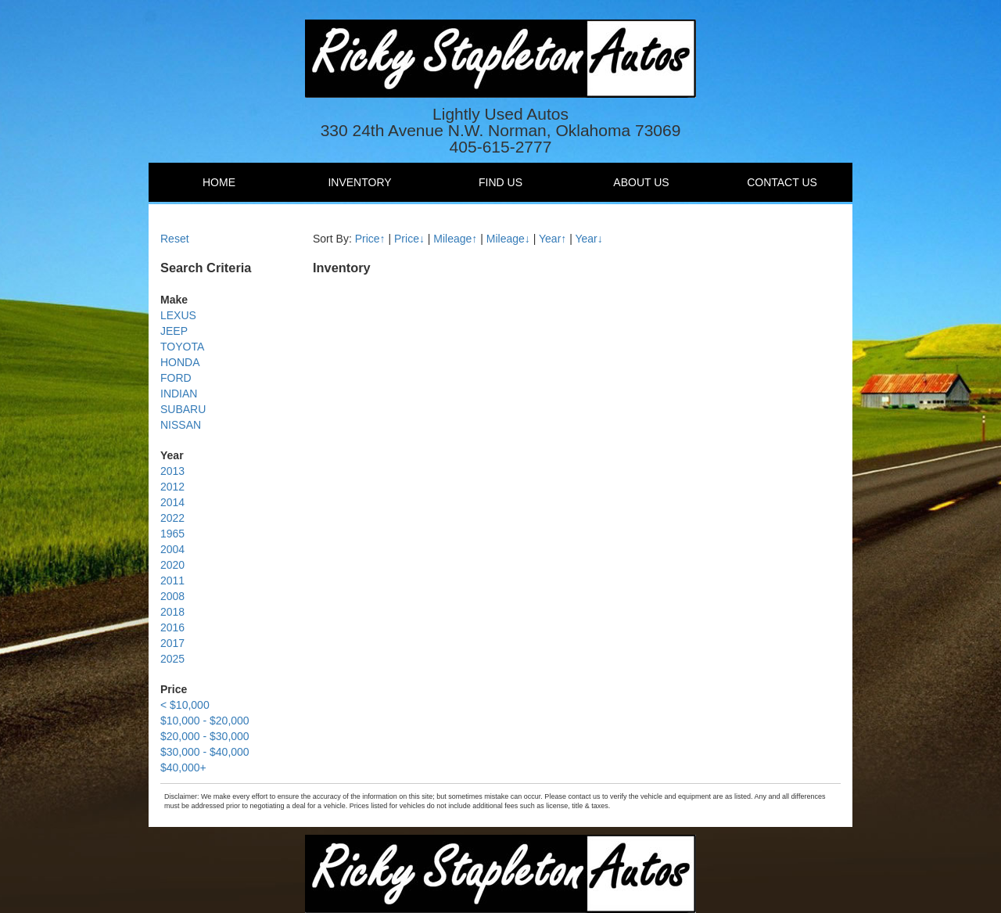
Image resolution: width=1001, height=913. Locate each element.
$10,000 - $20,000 (204, 720)
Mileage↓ (508, 238)
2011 (172, 580)
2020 (172, 565)
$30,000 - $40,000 (204, 752)
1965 (172, 533)
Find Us (500, 182)
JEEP (174, 331)
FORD (176, 378)
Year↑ (552, 238)
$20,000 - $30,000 (204, 736)
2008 (172, 596)
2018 (172, 612)
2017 (172, 643)
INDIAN (178, 393)
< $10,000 (185, 705)
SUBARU (183, 409)
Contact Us (782, 182)
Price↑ (370, 238)
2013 (172, 471)
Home (219, 182)
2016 (172, 627)
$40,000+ (183, 767)
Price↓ (409, 238)
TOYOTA (182, 346)
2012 (172, 486)
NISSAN (180, 425)
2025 (172, 658)
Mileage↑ (455, 238)
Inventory (359, 182)
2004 (172, 549)
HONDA (180, 362)
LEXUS (178, 315)
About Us (641, 182)
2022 (172, 518)
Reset (174, 238)
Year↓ (588, 238)
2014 (172, 502)
